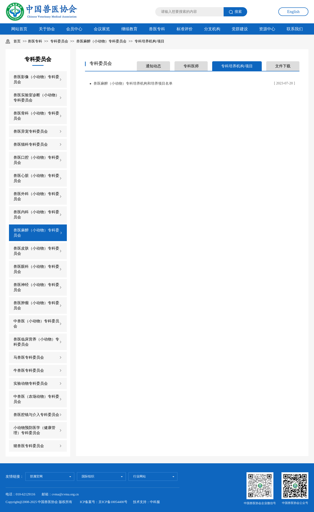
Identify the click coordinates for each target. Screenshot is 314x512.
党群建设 (240, 29)
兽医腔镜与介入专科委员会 (36, 415)
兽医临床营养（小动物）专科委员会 (36, 342)
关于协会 (47, 29)
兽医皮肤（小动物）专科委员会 (36, 251)
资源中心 (267, 29)
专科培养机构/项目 (149, 41)
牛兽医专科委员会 (28, 370)
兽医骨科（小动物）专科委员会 (36, 116)
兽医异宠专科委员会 (30, 131)
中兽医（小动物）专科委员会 (36, 323)
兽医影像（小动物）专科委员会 (36, 79)
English (293, 11)
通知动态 (153, 66)
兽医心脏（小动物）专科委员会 (36, 178)
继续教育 (129, 29)
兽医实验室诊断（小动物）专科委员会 (36, 97)
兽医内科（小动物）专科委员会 (36, 214)
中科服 (155, 502)
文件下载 (282, 66)
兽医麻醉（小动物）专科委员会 (101, 41)
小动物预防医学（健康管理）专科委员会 (34, 430)
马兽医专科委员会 (28, 357)
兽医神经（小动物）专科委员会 (36, 287)
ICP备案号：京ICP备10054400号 (103, 502)
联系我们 (295, 29)
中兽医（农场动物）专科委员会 (36, 399)
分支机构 (212, 29)
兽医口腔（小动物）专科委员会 (36, 160)
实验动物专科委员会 (30, 383)
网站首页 (19, 29)
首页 (17, 41)
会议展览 (102, 29)
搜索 (235, 12)
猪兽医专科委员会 (28, 446)
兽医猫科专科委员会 (30, 144)
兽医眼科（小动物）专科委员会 (36, 269)
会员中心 (74, 29)
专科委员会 (59, 41)
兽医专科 (157, 29)
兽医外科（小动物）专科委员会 (36, 196)
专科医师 (191, 66)
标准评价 (185, 29)
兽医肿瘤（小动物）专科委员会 (36, 305)
